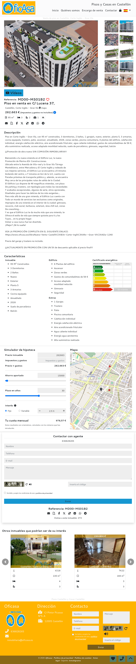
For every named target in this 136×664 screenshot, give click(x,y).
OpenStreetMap (118, 428)
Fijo (9, 410)
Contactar (111, 10)
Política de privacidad (63, 658)
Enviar (68, 501)
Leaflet (108, 428)
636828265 (68, 440)
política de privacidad (44, 493)
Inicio (55, 10)
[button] (5, 562)
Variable (25, 410)
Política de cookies (83, 658)
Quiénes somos (70, 10)
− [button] (74, 360)
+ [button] (74, 356)
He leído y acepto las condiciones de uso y (29, 493)
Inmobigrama (75, 660)
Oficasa (49, 658)
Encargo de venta (92, 10)
